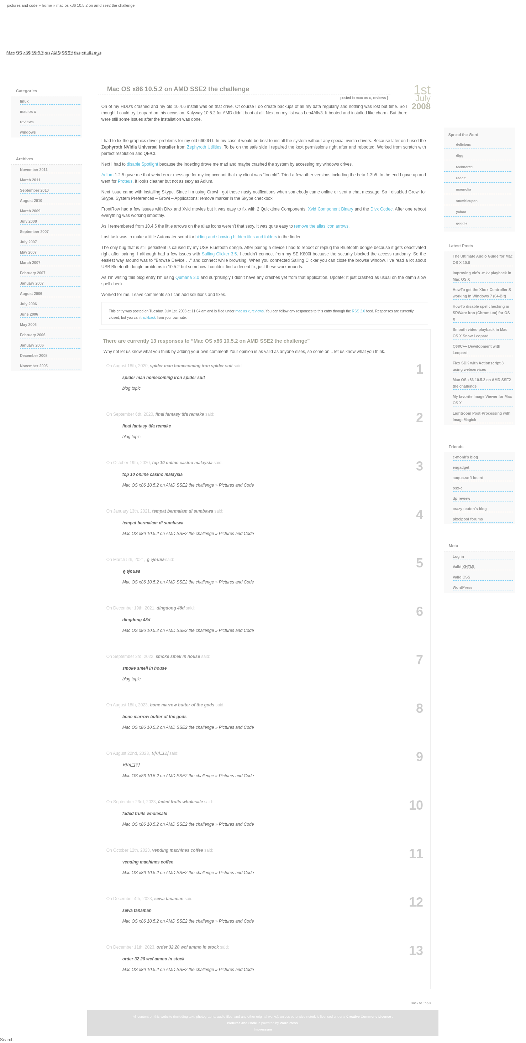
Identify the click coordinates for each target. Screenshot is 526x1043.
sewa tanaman (168, 898)
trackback (148, 318)
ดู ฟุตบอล (155, 559)
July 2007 (28, 242)
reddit (461, 178)
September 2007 (34, 231)
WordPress (463, 587)
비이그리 (159, 753)
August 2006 (31, 293)
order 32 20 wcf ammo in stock (188, 947)
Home (47, 5)
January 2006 (32, 345)
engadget (461, 467)
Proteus (125, 181)
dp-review (461, 498)
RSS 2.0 (358, 311)
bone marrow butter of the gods (182, 704)
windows (28, 132)
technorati (464, 167)
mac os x (363, 98)
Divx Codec (381, 209)
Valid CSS (461, 577)
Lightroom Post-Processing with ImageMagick (481, 416)
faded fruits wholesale (180, 801)
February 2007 (33, 273)
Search (7, 1039)
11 (416, 854)
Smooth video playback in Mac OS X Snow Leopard (480, 332)
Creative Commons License (368, 1016)
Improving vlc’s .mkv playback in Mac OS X (482, 276)
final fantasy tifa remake (180, 414)
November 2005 (34, 366)
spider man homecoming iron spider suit (191, 365)
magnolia (463, 189)
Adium (107, 174)
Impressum (263, 1029)
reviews (379, 98)
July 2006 (28, 304)
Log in (458, 556)
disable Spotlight (142, 164)
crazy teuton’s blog (470, 509)
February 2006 (33, 335)
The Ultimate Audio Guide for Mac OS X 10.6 (483, 259)
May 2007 (28, 252)
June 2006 (29, 314)
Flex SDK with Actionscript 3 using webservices (478, 366)
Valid (464, 567)
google (461, 223)
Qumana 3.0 (187, 277)
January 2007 (32, 283)
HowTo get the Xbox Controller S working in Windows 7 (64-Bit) (482, 292)
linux (24, 101)
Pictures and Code (242, 1023)
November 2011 (34, 169)
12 (416, 902)
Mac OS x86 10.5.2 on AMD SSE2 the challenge (178, 89)
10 (416, 805)
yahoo (461, 212)
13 (416, 951)
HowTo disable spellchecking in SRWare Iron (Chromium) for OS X (481, 312)
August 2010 (31, 200)
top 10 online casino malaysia (182, 462)
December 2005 (33, 355)
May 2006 (28, 324)
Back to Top (419, 1003)
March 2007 (30, 262)
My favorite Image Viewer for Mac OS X (482, 399)
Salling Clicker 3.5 (219, 253)
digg (459, 155)
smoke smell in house (178, 656)
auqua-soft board (468, 478)
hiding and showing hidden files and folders (236, 236)
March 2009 (30, 211)
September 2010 (34, 190)
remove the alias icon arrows (321, 226)
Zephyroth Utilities (204, 147)
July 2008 (28, 221)
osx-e (458, 488)
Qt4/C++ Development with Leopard (476, 349)
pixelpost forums (468, 519)
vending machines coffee (177, 850)
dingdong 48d (171, 608)
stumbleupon (467, 201)
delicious (463, 144)
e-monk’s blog (465, 457)
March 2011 (30, 180)
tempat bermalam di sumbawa (182, 511)
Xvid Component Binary (330, 209)
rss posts (479, 103)
